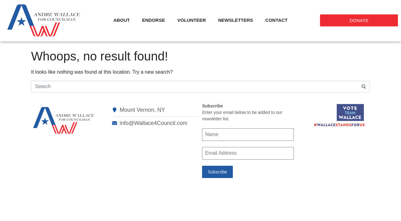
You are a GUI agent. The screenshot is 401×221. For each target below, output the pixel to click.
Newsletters (235, 20)
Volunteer (191, 20)
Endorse (153, 20)
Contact (276, 20)
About (121, 20)
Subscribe (217, 171)
